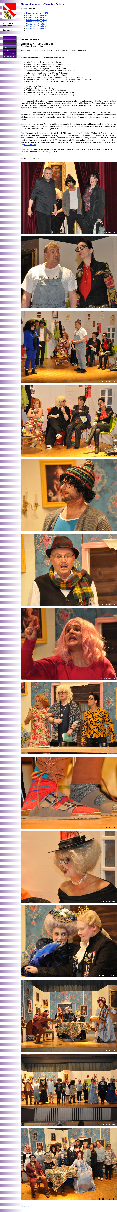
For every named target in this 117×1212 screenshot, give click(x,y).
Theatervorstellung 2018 (36, 22)
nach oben (25, 1206)
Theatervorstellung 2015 (36, 26)
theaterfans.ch (30, 145)
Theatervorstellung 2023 (36, 17)
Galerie (29, 30)
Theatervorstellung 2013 (36, 28)
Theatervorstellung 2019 (36, 20)
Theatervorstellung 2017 (36, 24)
